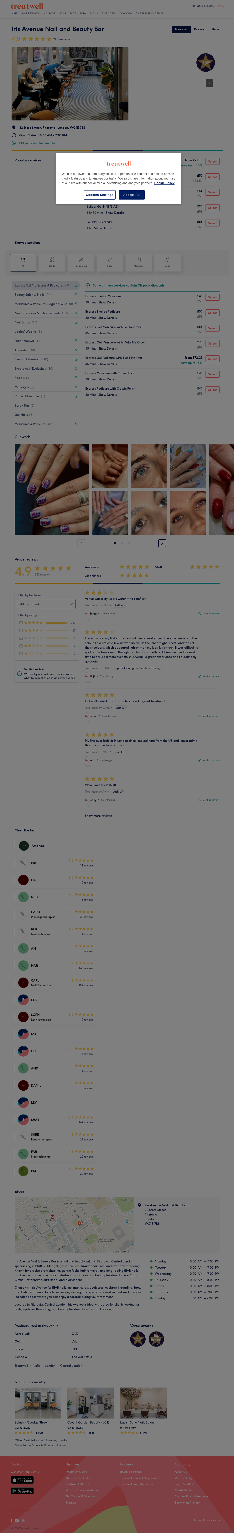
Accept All (131, 194)
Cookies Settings (99, 194)
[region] (118, 178)
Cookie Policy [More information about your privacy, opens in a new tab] (164, 183)
